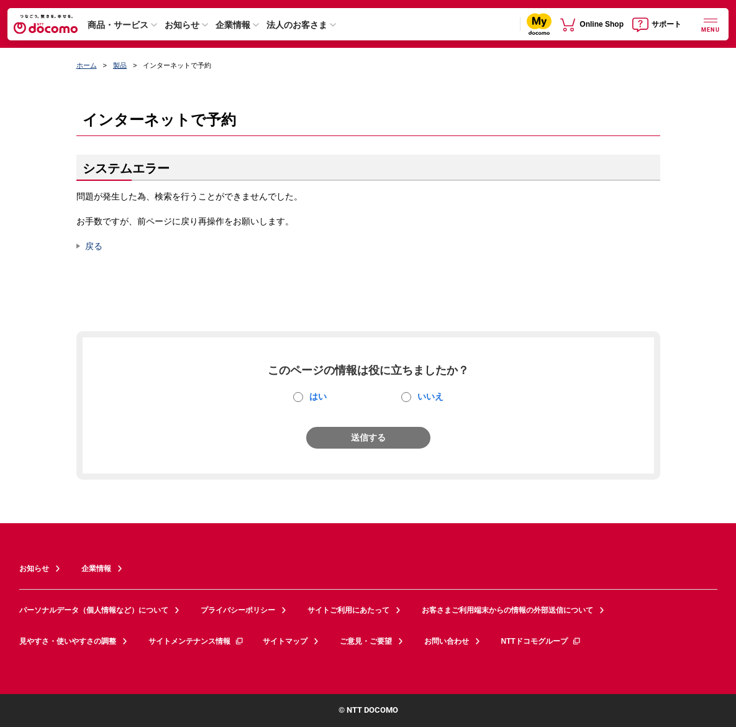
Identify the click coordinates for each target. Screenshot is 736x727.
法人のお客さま (296, 25)
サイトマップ (285, 641)
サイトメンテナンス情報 (196, 641)
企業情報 (233, 25)
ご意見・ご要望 (366, 641)
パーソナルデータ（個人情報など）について (93, 610)
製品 (120, 65)
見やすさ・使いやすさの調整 (67, 641)
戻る (93, 246)
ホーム (86, 65)
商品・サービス (118, 25)
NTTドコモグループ (541, 641)
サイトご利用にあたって (348, 610)
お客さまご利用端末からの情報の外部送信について (507, 610)
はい (318, 396)
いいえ (430, 396)
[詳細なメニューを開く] (710, 24)
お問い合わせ (446, 641)
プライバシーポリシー (238, 610)
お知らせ (182, 25)
